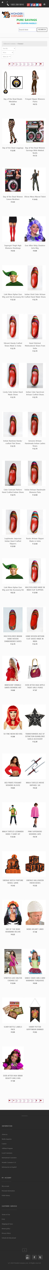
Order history (6, 1195)
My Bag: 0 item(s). (44, 4)
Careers (4, 1144)
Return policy (6, 1228)
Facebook (34, 1257)
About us (4, 1134)
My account (5, 1186)
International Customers (9, 1157)
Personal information (8, 1191)
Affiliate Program (7, 1148)
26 (21, 64)
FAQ (3, 1219)
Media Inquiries (7, 1139)
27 (25, 64)
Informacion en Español (9, 1167)
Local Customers (7, 1153)
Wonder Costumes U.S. (9, 1162)
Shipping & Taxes (7, 1224)
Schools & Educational (9, 1238)
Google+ (28, 1257)
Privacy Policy (6, 1233)
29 (33, 64)
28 (29, 64)
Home (3, 2)
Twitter (40, 1257)
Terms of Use (6, 1214)
